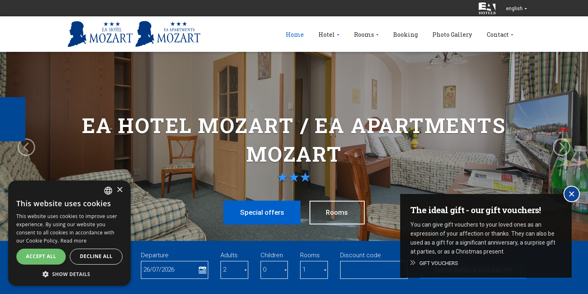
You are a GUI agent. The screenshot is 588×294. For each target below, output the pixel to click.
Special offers (260, 212)
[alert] (69, 233)
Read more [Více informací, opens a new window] (73, 240)
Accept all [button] (41, 256)
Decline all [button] (96, 256)
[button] (69, 274)
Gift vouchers (438, 263)
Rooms (338, 212)
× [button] (119, 190)
